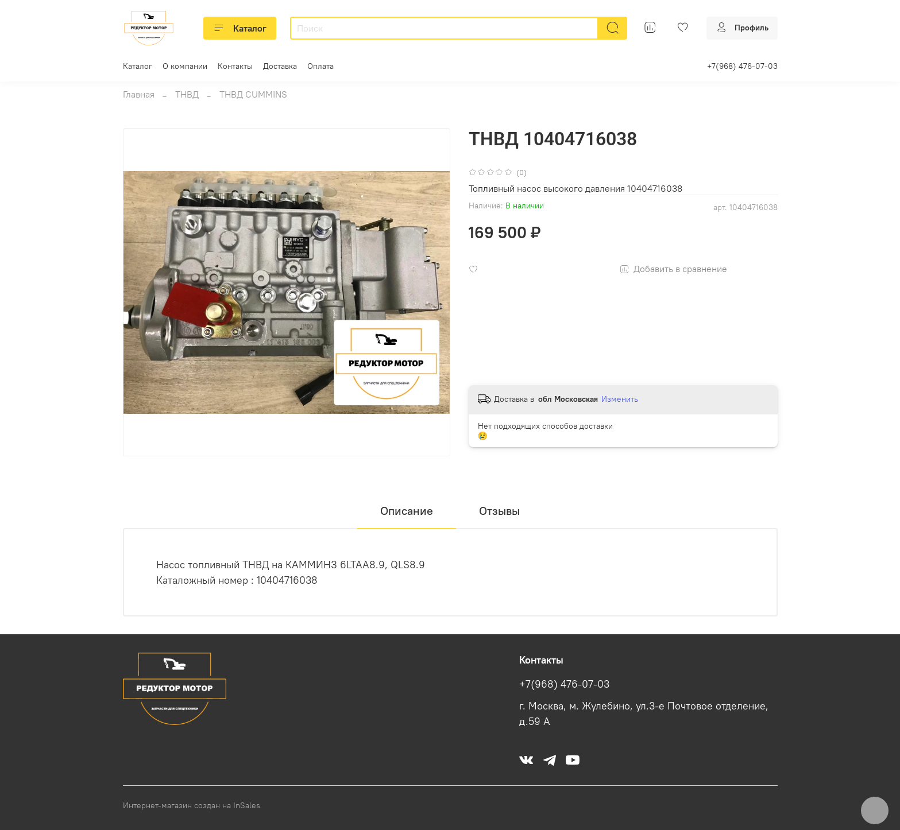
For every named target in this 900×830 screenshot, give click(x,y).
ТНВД (187, 94)
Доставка (280, 66)
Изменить (619, 399)
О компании (185, 66)
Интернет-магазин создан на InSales (191, 805)
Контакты (235, 66)
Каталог (239, 28)
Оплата (320, 66)
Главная (138, 94)
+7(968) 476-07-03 (742, 66)
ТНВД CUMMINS (253, 94)
